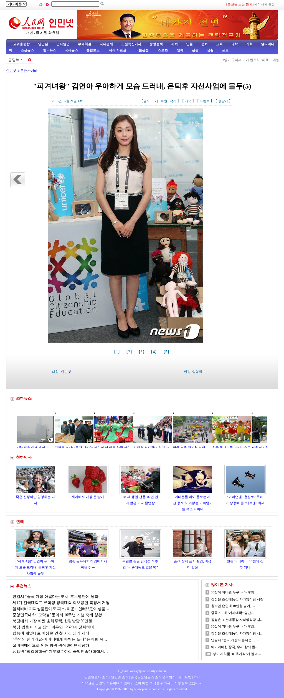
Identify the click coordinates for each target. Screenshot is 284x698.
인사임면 (63, 44)
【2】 (129, 352)
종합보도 (93, 50)
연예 (180, 50)
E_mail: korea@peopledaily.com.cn (142, 671)
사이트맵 (184, 677)
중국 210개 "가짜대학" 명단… (233, 613)
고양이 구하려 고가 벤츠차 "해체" (247, 60)
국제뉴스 (71, 50)
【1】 (117, 352)
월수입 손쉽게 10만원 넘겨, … (233, 606)
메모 (188, 101)
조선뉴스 (28, 50)
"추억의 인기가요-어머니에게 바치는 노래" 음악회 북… (59, 639)
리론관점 (142, 50)
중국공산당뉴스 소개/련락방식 (153, 677)
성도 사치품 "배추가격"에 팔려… (237, 654)
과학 (234, 44)
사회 (174, 44)
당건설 (43, 44)
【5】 (166, 352)
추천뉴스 (23, 586)
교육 (219, 44)
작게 (173, 101)
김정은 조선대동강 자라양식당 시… (237, 620)
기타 (34, 71)
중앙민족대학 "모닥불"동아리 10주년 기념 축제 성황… (59, 615)
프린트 (205, 101)
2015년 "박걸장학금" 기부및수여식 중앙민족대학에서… (60, 651)
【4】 (154, 352)
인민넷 (66, 372)
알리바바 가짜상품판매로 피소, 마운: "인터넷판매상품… (60, 609)
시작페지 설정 (264, 4)
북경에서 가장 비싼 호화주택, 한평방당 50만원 (52, 621)
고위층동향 (21, 44)
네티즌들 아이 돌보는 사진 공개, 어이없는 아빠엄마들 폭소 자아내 (193, 503)
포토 (225, 50)
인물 (189, 44)
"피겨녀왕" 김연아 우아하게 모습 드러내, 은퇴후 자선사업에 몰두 (35, 567)
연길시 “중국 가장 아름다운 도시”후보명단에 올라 (55, 597)
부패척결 (84, 44)
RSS (196, 677)
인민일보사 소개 (96, 677)
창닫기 (223, 101)
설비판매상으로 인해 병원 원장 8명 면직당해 (50, 645)
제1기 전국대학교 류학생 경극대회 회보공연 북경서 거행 (61, 603)
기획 (249, 44)
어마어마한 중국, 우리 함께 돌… (234, 647)
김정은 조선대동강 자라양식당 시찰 (237, 599)
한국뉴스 (49, 50)
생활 (210, 50)
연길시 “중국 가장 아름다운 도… (235, 640)
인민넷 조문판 (16, 71)
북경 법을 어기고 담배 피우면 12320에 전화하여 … (55, 627)
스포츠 (162, 50)
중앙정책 (156, 44)
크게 (154, 101)
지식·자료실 (118, 50)
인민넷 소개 (119, 677)
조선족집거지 (131, 44)
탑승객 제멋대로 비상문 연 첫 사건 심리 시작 (50, 633)
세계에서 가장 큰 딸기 (88, 497)
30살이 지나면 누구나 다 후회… (234, 592)
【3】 (142, 352)
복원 (164, 101)
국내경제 (106, 44)
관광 (195, 50)
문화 (204, 44)
